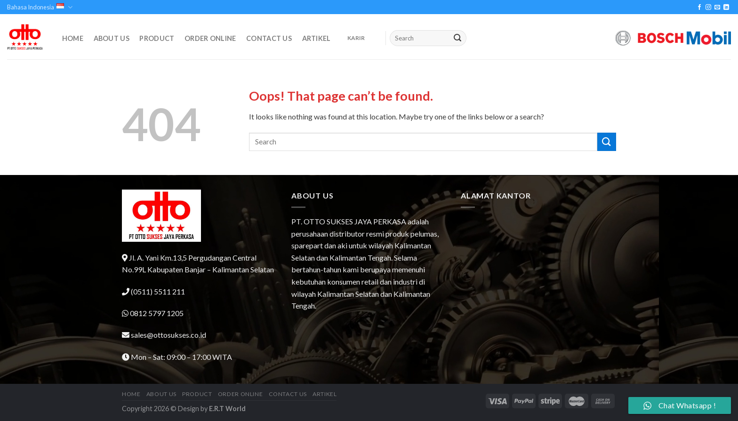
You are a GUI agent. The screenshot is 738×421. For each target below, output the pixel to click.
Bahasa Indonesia (39, 7)
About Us (111, 38)
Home (72, 38)
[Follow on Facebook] (699, 7)
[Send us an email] (717, 7)
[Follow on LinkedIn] (726, 7)
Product (156, 38)
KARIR (356, 37)
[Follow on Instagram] (708, 7)
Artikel (316, 38)
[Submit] (458, 38)
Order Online (210, 38)
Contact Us (269, 38)
